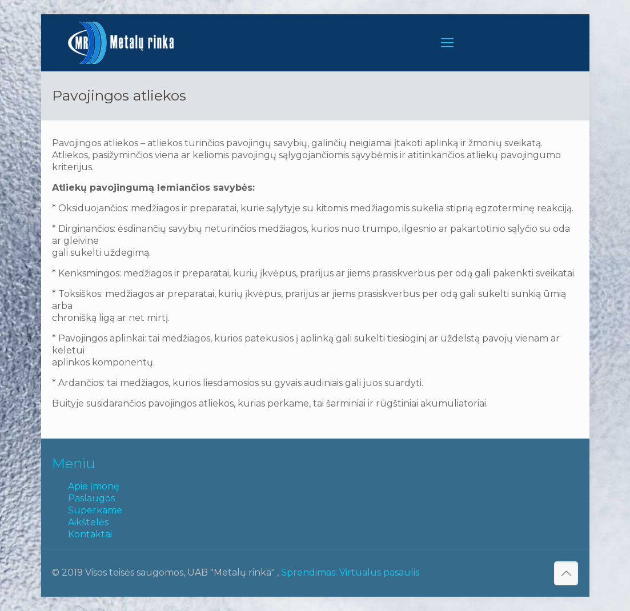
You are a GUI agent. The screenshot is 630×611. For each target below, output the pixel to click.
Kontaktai (90, 534)
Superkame (95, 510)
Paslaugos (91, 498)
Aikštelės (88, 522)
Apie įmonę (93, 486)
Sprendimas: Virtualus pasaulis (350, 572)
